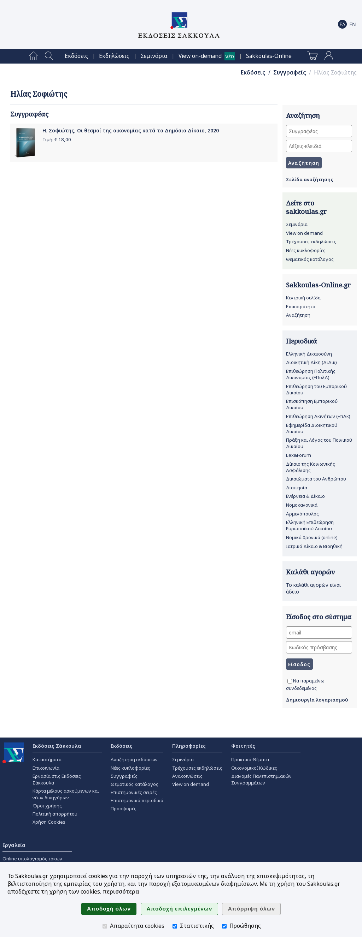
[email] (319, 632)
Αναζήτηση (298, 315)
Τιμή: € (56, 139)
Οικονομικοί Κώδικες (254, 768)
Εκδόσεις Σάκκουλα (57, 745)
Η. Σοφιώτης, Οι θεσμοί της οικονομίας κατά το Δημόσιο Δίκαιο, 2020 (130, 130)
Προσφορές (123, 808)
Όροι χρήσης (47, 805)
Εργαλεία (13, 845)
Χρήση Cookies (49, 822)
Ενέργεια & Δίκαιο (305, 496)
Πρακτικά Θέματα (250, 759)
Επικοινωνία (46, 768)
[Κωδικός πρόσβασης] (319, 647)
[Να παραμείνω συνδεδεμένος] (289, 681)
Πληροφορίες (189, 745)
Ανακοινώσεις (187, 776)
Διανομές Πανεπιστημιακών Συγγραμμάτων (261, 779)
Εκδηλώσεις (114, 56)
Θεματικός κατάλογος (310, 259)
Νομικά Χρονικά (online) (312, 537)
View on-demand (200, 56)
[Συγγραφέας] (319, 131)
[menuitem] (33, 56)
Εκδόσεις (76, 56)
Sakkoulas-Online (269, 56)
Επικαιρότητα (300, 306)
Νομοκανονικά (301, 505)
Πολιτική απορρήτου (55, 814)
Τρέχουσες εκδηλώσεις (311, 241)
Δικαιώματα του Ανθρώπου (316, 479)
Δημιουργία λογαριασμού (317, 700)
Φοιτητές (243, 745)
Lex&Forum (298, 455)
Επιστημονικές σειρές (134, 792)
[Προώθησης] (224, 926)
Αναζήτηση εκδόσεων (134, 759)
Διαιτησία (296, 487)
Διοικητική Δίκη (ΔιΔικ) (311, 362)
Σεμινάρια (154, 56)
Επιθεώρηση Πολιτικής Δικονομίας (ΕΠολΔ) (310, 374)
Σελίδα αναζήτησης (309, 179)
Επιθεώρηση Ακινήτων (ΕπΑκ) (318, 416)
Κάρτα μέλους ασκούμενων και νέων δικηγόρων (66, 794)
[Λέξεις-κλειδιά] (319, 146)
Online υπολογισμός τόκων (32, 858)
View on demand (304, 233)
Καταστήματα (47, 759)
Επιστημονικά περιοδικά (137, 800)
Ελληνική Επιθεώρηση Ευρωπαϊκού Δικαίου (310, 525)
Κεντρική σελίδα (303, 297)
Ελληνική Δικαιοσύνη (309, 354)
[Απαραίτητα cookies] (105, 926)
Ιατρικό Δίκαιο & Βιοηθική (314, 546)
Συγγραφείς (289, 72)
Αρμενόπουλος (302, 514)
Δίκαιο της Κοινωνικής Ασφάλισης (310, 467)
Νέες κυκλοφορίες (306, 250)
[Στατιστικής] (175, 926)
